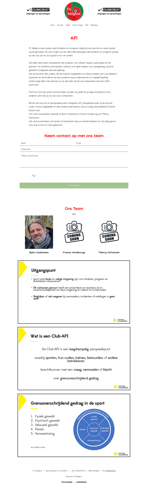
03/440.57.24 (110, 471)
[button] (60, 25)
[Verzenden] (74, 185)
